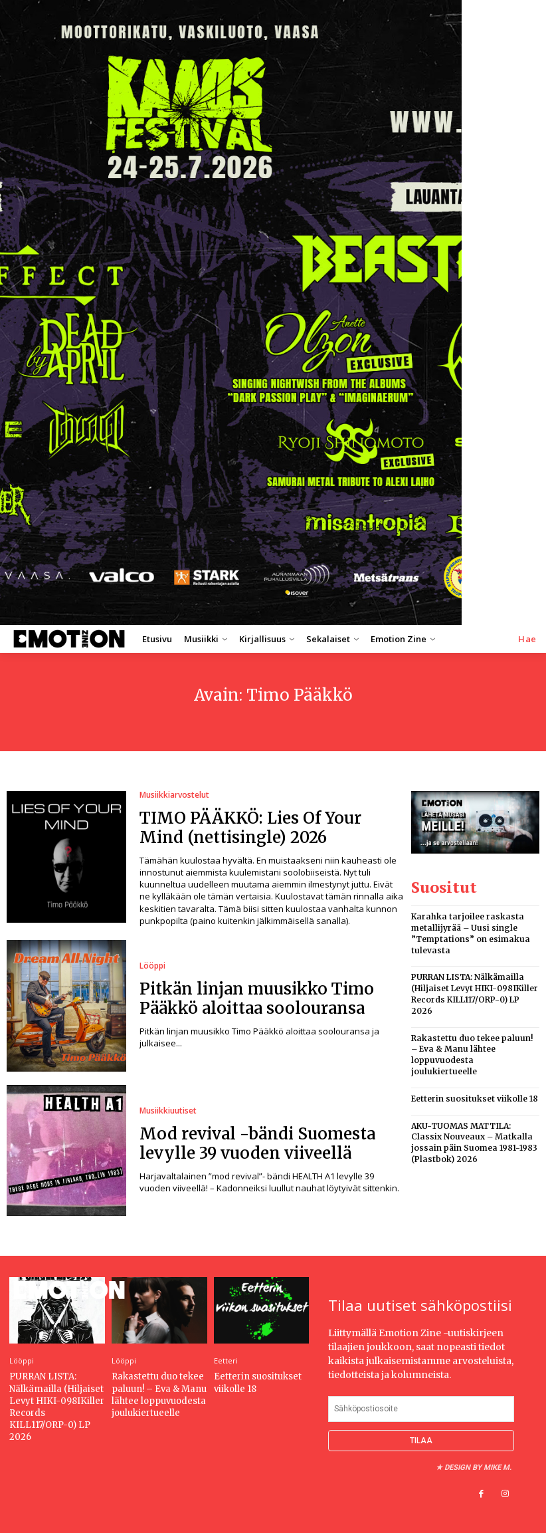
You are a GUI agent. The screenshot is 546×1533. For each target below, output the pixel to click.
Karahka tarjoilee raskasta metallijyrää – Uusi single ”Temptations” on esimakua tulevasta (470, 933)
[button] (527, 639)
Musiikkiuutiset (168, 1111)
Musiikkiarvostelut (174, 795)
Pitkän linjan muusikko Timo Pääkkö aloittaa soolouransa (256, 998)
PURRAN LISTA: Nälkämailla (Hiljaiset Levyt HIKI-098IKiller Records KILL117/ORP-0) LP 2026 (474, 993)
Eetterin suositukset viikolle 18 (474, 1099)
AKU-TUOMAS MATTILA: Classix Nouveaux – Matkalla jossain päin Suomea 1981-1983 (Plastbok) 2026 (474, 1142)
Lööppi (152, 966)
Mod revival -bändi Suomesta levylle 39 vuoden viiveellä (257, 1143)
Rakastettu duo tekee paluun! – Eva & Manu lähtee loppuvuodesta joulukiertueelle (472, 1054)
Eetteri (226, 1360)
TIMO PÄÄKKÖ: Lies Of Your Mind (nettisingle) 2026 (250, 828)
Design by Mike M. (477, 1467)
